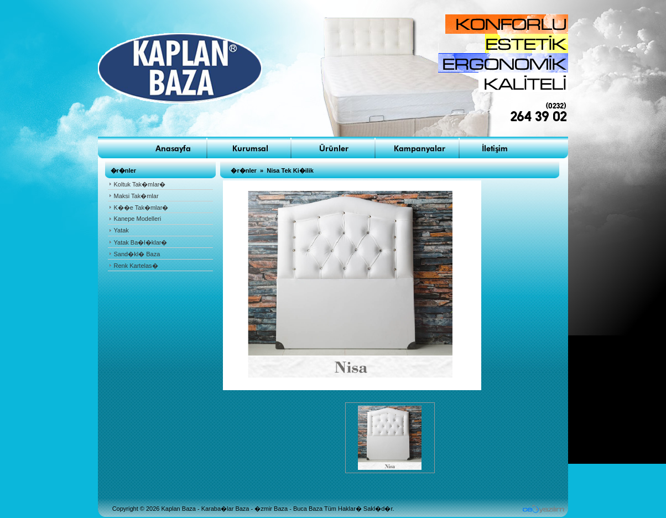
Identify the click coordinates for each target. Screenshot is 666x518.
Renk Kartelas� (136, 265)
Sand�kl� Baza (137, 254)
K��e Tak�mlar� (141, 207)
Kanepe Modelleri (138, 218)
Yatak (121, 230)
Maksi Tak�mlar (136, 196)
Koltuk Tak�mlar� (140, 184)
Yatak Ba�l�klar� (141, 242)
